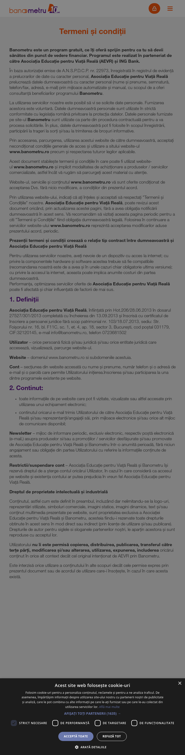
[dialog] (92, 377)
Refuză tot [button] (112, 736)
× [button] (179, 683)
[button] (92, 713)
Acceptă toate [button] (76, 736)
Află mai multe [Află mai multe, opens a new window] (109, 707)
